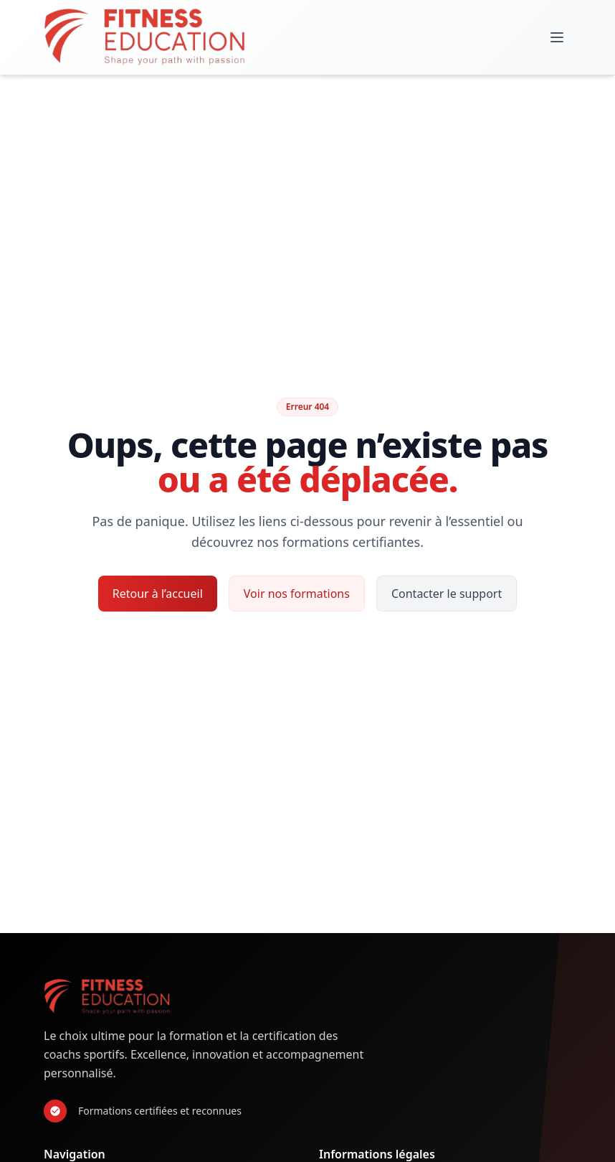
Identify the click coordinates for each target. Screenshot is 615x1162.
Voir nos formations (297, 593)
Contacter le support (446, 593)
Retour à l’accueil (158, 593)
